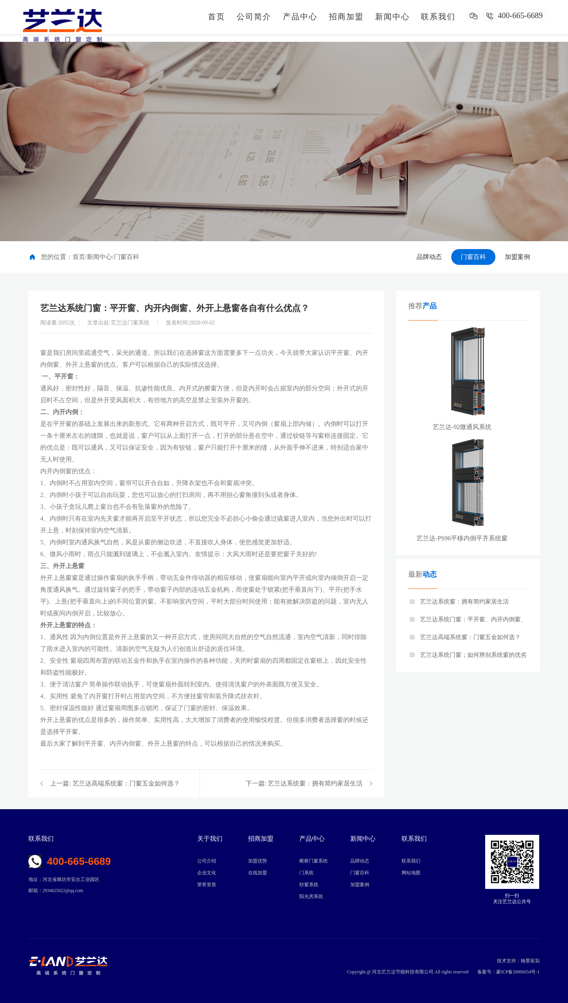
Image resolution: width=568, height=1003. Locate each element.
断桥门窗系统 (313, 861)
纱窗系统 (308, 884)
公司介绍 (206, 861)
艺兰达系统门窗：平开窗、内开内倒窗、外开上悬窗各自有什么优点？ (473, 622)
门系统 (306, 872)
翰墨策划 (530, 960)
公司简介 (254, 16)
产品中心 (300, 16)
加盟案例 (517, 256)
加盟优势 (257, 861)
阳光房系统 (311, 896)
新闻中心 (392, 16)
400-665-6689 (520, 15)
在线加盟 (257, 872)
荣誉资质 (206, 884)
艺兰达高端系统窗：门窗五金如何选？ (126, 783)
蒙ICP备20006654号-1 (518, 971)
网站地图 (411, 872)
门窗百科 (473, 256)
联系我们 (438, 16)
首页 (216, 16)
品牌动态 (429, 256)
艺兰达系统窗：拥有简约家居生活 (315, 783)
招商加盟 (346, 16)
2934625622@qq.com (63, 890)
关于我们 (209, 838)
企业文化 (206, 872)
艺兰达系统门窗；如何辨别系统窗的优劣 (473, 655)
